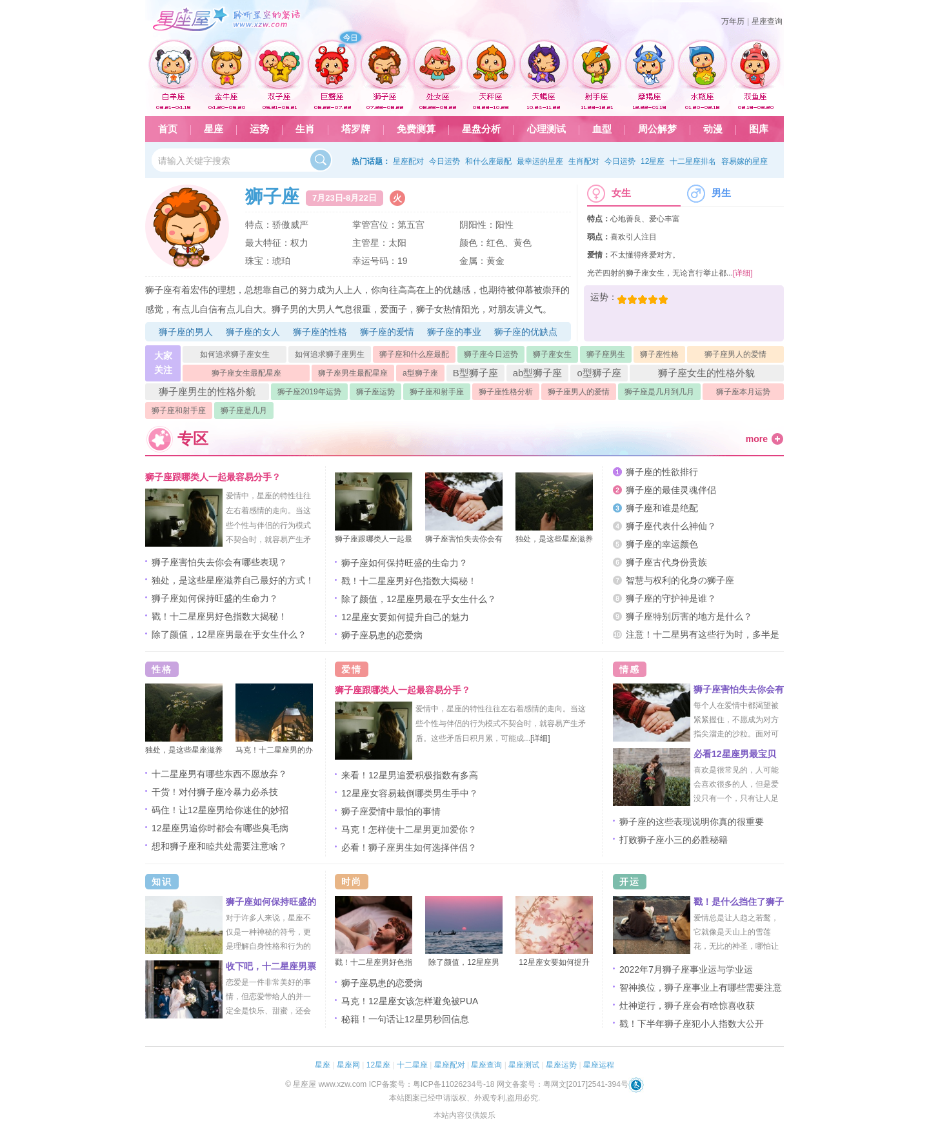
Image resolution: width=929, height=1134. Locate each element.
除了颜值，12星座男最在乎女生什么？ (229, 634)
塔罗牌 (355, 129)
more (757, 439)
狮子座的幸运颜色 (662, 544)
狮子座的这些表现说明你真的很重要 (691, 821)
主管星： (370, 243)
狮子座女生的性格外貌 (706, 372)
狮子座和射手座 (437, 391)
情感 (629, 669)
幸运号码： (374, 261)
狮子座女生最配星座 (246, 373)
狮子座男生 (605, 354)
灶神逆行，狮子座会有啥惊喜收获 (687, 1005)
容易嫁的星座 (744, 161)
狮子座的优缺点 (525, 332)
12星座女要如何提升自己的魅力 (405, 617)
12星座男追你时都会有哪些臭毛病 (220, 828)
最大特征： (267, 243)
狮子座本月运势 (743, 391)
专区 (192, 438)
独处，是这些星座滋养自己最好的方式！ (233, 580)
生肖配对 (583, 161)
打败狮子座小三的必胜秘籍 (673, 840)
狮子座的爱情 (387, 332)
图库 (758, 129)
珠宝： (258, 261)
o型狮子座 (599, 372)
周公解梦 (657, 129)
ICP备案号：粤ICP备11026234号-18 (432, 1084)
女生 (609, 194)
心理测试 (546, 129)
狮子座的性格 (320, 332)
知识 (162, 881)
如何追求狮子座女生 (235, 354)
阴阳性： (477, 224)
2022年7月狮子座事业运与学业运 (686, 969)
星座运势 (561, 1064)
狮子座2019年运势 (309, 391)
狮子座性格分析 (506, 391)
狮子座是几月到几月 (659, 391)
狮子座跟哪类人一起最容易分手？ (213, 477)
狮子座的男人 (186, 332)
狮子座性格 (659, 354)
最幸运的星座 (540, 161)
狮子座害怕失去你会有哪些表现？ (219, 562)
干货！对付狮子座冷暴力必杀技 (215, 792)
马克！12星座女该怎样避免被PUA (409, 1001)
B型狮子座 (475, 372)
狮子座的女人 (253, 332)
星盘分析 (481, 129)
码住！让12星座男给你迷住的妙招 (220, 810)
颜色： (472, 243)
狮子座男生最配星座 (353, 373)
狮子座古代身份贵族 (666, 562)
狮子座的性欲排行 (662, 472)
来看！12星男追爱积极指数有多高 (409, 775)
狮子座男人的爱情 (735, 354)
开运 (629, 881)
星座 (213, 129)
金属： (472, 261)
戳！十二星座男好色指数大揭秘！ (219, 616)
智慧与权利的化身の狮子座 (680, 580)
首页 (167, 129)
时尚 (351, 881)
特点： (258, 224)
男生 (709, 194)
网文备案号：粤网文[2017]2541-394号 (562, 1084)
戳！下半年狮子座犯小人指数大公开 (691, 1023)
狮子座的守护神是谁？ (671, 598)
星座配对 (408, 161)
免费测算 (416, 129)
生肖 (305, 129)
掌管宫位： (374, 224)
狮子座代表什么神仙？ (671, 526)
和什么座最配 (488, 161)
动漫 (713, 129)
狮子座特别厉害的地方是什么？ (689, 616)
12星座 (652, 161)
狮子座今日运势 (491, 354)
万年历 (732, 21)
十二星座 (412, 1064)
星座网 (348, 1064)
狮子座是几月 (244, 410)
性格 (162, 669)
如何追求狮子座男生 (330, 354)
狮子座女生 (552, 354)
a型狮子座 (420, 373)
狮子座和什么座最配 (414, 354)
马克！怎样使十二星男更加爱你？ (409, 829)
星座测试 (523, 1064)
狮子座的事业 (454, 332)
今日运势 (444, 161)
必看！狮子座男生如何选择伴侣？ (409, 847)
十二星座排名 (693, 161)
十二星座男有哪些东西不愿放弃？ (219, 774)
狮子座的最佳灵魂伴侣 (671, 490)
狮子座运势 (375, 391)
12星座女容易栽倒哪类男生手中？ (409, 793)
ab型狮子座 (538, 372)
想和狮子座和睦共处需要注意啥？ (219, 846)
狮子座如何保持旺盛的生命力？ (215, 598)
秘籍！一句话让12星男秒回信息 (405, 1019)
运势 (259, 129)
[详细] (743, 273)
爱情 (351, 669)
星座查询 (767, 21)
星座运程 (598, 1064)
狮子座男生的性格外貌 (207, 391)
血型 (602, 129)
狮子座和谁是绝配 (662, 508)
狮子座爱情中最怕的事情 (391, 811)
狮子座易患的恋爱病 (382, 635)
